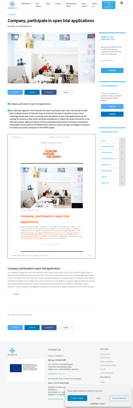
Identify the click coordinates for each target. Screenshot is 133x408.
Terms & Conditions (107, 362)
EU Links (103, 369)
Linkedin (32, 92)
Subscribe (112, 70)
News (48, 3)
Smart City (105, 183)
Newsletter (105, 165)
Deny (98, 398)
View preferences (119, 398)
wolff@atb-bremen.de (56, 373)
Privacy (102, 403)
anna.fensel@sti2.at (55, 399)
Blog (103, 140)
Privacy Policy (105, 354)
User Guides (38, 4)
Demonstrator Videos (71, 4)
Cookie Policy (95, 403)
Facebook (49, 92)
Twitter (15, 92)
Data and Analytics (108, 159)
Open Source (84, 4)
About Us (94, 4)
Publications (26, 3)
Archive (58, 3)
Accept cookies (77, 398)
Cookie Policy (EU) (106, 373)
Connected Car (107, 146)
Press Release (106, 171)
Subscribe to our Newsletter (108, 5)
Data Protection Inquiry (108, 365)
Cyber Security (106, 152)
